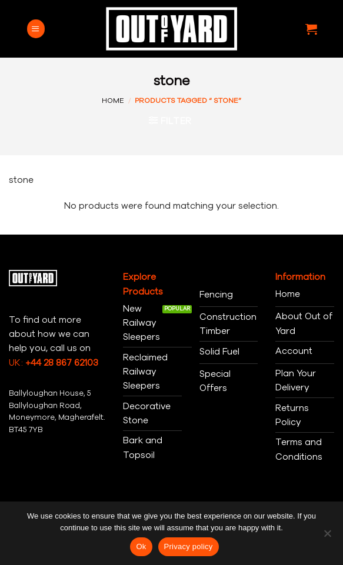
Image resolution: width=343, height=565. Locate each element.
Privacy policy (188, 546)
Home (113, 100)
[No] (327, 536)
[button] (36, 28)
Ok (141, 546)
